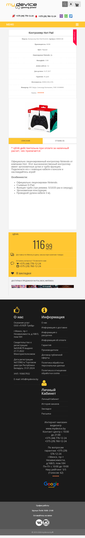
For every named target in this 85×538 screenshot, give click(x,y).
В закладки (21, 272)
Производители (50, 350)
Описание (25, 140)
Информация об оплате (54, 340)
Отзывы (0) (59, 140)
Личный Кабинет (50, 400)
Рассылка (46, 416)
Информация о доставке (54, 327)
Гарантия (46, 345)
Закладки (46, 411)
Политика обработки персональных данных (53, 365)
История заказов (50, 405)
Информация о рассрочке (49, 334)
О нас (44, 322)
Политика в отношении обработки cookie (54, 373)
